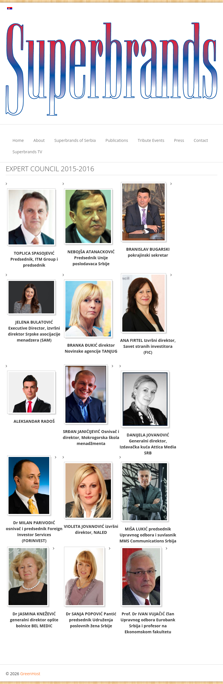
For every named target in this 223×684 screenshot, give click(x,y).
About (39, 140)
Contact (201, 140)
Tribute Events (151, 140)
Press (179, 140)
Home (18, 140)
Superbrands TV (27, 151)
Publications (117, 140)
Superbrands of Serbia (75, 140)
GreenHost (30, 673)
